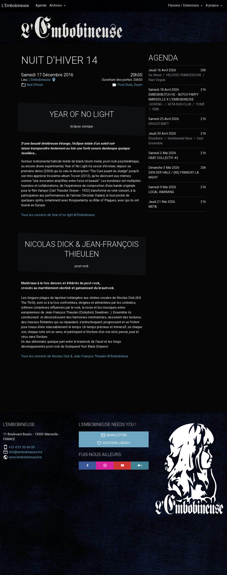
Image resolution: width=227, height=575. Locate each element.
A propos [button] (212, 5)
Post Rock (125, 85)
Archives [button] (56, 5)
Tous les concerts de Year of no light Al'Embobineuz (58, 215)
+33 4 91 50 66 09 (22, 447)
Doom (138, 85)
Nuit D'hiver (35, 85)
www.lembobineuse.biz (25, 457)
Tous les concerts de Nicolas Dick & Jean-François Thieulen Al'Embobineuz (74, 356)
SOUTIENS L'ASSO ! (114, 443)
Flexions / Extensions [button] (184, 5)
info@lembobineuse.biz (25, 452)
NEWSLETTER (113, 435)
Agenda (41, 5)
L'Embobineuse (15, 5)
